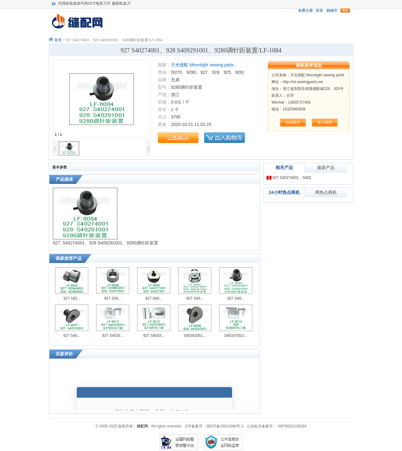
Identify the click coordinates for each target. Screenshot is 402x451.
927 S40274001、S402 (291, 178)
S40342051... (195, 335)
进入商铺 (324, 122)
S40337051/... (236, 335)
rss (345, 10)
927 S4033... (112, 335)
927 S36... (112, 298)
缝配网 (142, 426)
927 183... (71, 298)
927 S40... (153, 298)
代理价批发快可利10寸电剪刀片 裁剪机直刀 (94, 3)
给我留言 (293, 122)
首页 (58, 40)
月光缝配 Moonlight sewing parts (202, 64)
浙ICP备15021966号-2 (225, 426)
